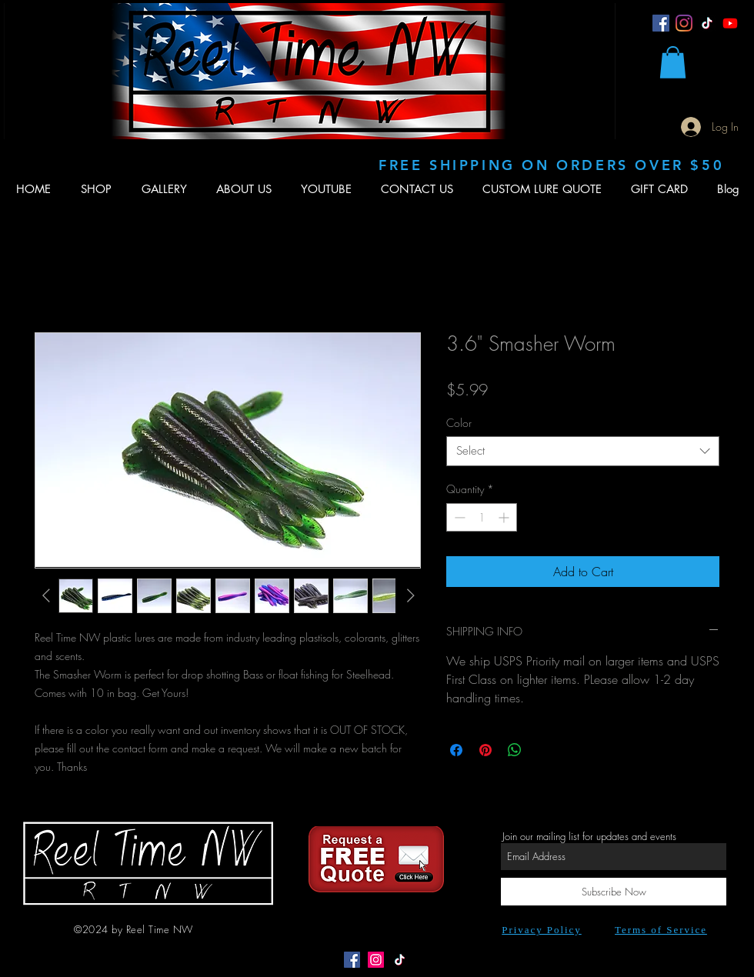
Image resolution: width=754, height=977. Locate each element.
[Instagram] (684, 23)
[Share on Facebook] (456, 750)
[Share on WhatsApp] (514, 750)
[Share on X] (544, 750)
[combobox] (582, 451)
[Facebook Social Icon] (352, 960)
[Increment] (505, 517)
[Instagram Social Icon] (376, 960)
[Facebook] (660, 23)
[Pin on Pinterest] (485, 750)
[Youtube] (730, 23)
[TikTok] (707, 23)
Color (459, 422)
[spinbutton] (481, 517)
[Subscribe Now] (613, 891)
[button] (672, 62)
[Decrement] (458, 517)
